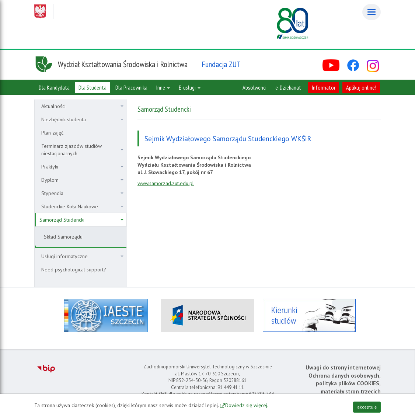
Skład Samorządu (63, 236)
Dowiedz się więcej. (246, 405)
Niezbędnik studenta (82, 119)
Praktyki (82, 166)
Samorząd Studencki (81, 219)
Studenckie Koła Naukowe (82, 206)
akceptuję (367, 407)
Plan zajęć (52, 132)
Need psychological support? (73, 269)
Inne (163, 87)
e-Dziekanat (288, 87)
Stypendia (82, 193)
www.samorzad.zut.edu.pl (165, 183)
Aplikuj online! (361, 87)
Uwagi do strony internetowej (343, 367)
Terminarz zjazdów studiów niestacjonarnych (82, 150)
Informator (323, 87)
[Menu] (371, 12)
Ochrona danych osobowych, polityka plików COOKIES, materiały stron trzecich (344, 383)
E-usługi (189, 87)
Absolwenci (254, 87)
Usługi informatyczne (82, 256)
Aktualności (82, 106)
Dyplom (82, 180)
